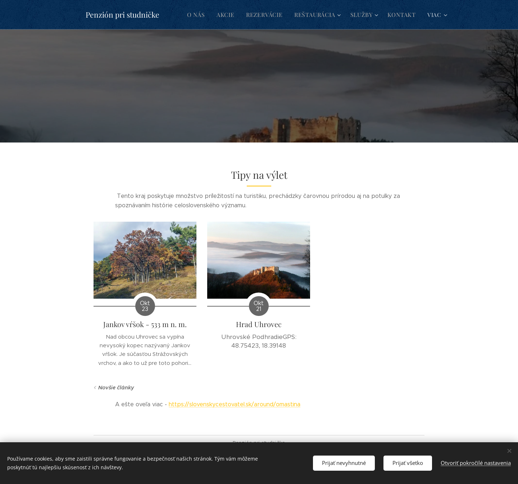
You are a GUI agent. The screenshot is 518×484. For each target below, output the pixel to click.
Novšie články (116, 387)
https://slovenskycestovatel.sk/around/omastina (234, 404)
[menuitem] (203, 15)
